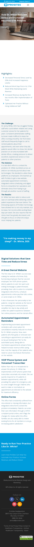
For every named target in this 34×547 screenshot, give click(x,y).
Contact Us (26, 526)
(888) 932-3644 (9, 1)
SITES (12, 5)
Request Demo (24, 1)
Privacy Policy (17, 526)
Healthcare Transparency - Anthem (17, 528)
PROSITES (16, 477)
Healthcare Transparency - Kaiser (17, 530)
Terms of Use (8, 526)
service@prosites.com (17, 520)
